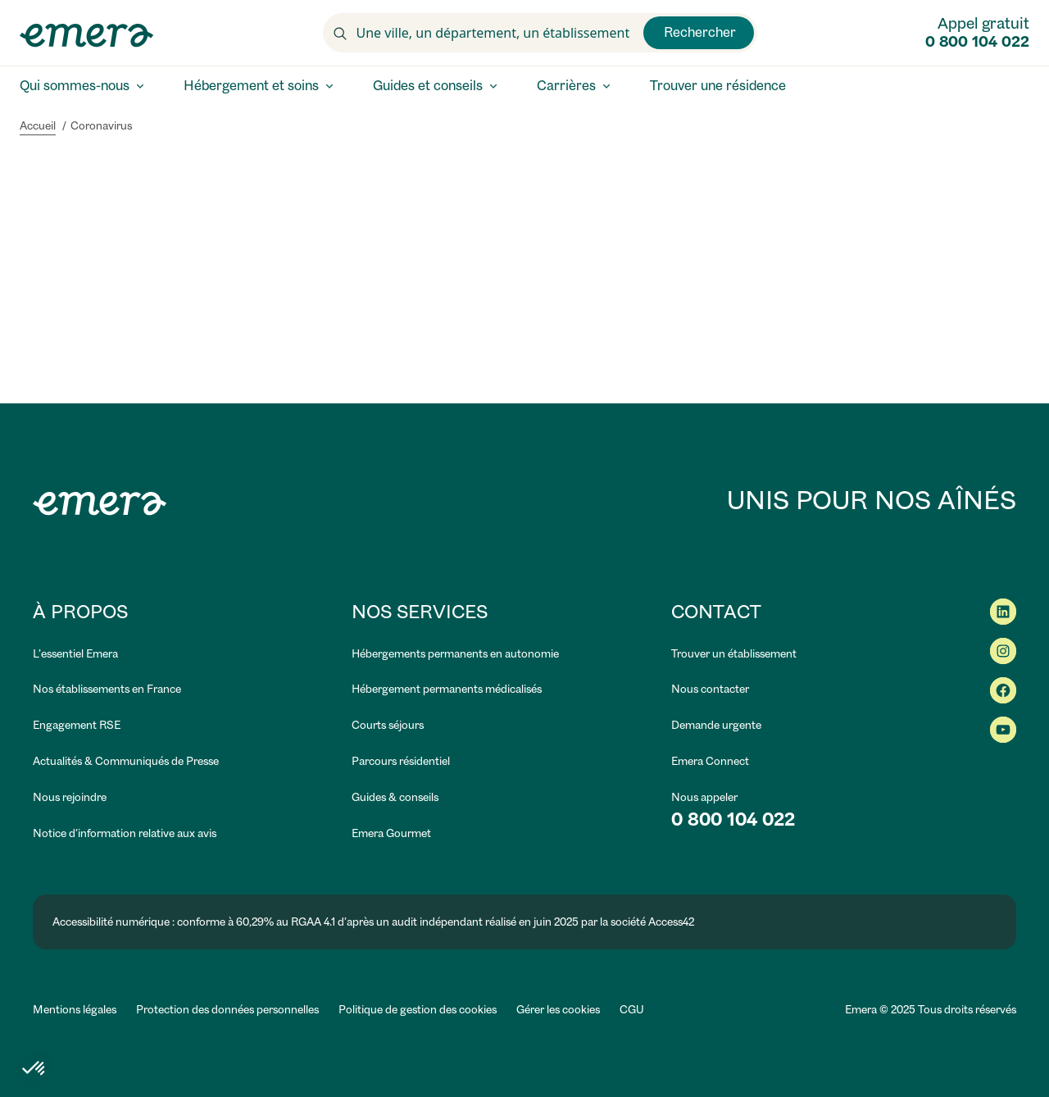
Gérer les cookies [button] (558, 1010)
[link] (124, 834)
